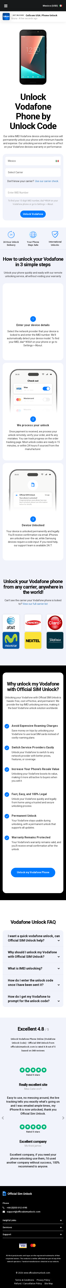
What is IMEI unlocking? (25, 968)
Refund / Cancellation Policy (28, 1283)
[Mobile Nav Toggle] (5, 5)
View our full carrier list (35, 603)
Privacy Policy (43, 1280)
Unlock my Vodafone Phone (33, 872)
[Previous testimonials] (2, 1118)
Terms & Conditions (24, 1280)
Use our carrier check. (47, 181)
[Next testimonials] (63, 1118)
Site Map (48, 1283)
